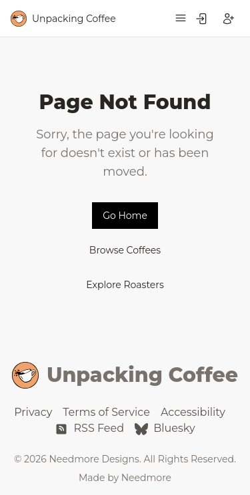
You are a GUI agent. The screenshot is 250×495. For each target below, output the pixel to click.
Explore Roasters (124, 285)
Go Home (125, 216)
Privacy (33, 412)
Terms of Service (106, 412)
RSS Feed (89, 428)
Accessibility (193, 412)
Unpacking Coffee (125, 375)
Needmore (146, 478)
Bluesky (165, 428)
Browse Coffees (125, 250)
